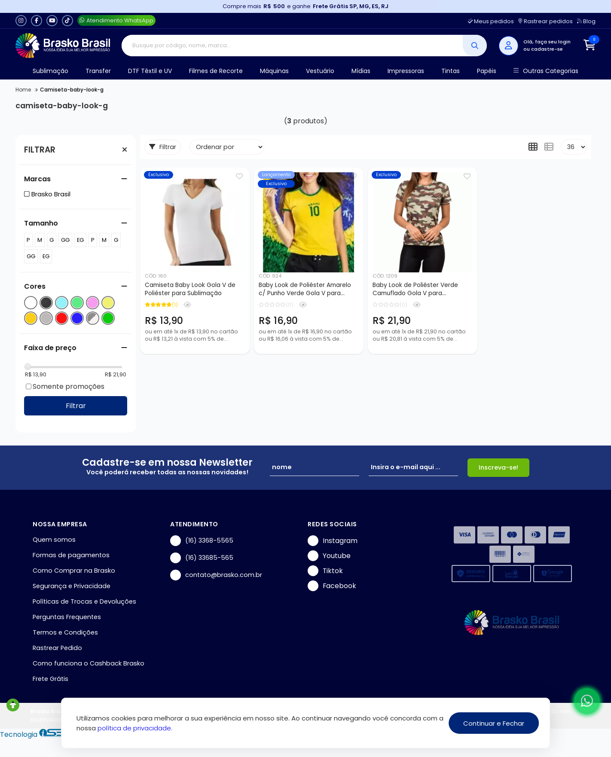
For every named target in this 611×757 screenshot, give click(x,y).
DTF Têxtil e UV (150, 71)
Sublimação (50, 71)
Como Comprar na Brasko (74, 570)
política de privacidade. (135, 728)
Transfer (98, 71)
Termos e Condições (65, 632)
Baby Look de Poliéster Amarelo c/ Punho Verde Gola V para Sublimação (305, 289)
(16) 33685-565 (201, 557)
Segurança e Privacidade (71, 586)
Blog (586, 21)
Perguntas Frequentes (67, 617)
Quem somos (54, 539)
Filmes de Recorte (216, 71)
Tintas (450, 71)
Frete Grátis (50, 679)
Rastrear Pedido (57, 648)
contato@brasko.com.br (216, 575)
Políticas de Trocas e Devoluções (84, 601)
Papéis (486, 71)
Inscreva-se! (498, 467)
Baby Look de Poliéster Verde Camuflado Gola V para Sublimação (415, 289)
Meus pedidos (491, 21)
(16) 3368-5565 (201, 540)
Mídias (360, 71)
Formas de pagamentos (71, 555)
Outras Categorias (545, 71)
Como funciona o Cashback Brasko (88, 663)
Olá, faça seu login (547, 41)
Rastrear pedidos (545, 21)
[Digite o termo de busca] (292, 45)
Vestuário (320, 71)
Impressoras (406, 71)
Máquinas (274, 71)
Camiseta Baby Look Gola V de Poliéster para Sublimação (190, 289)
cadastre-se (547, 49)
